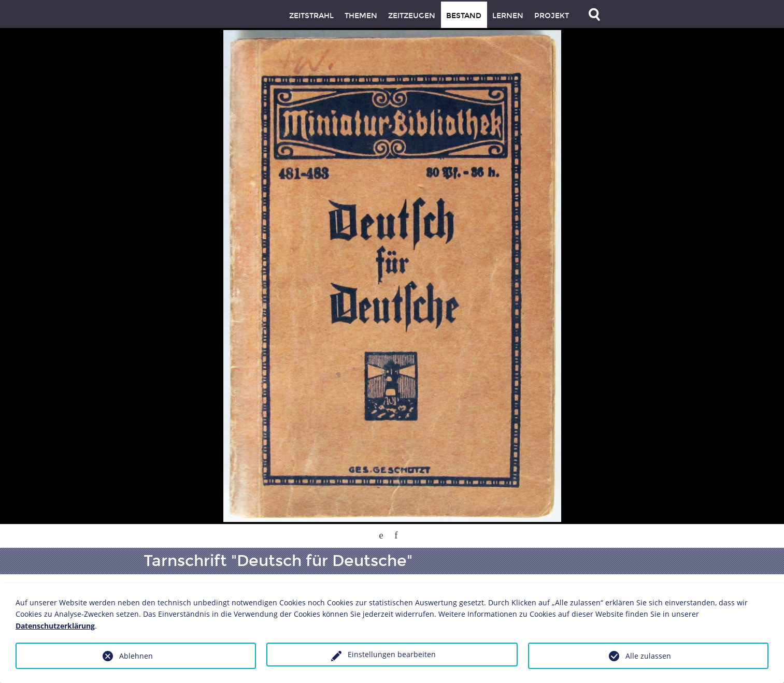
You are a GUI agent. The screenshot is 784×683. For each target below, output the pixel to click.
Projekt (551, 15)
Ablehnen (136, 656)
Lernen (507, 15)
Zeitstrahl (311, 15)
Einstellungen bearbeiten (392, 654)
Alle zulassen (648, 656)
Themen (361, 15)
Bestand (463, 15)
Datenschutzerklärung (55, 626)
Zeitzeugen (411, 15)
